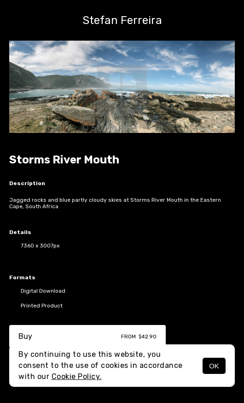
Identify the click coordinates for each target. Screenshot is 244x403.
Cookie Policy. (77, 376)
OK (214, 366)
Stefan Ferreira (122, 20)
